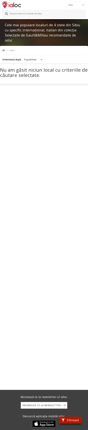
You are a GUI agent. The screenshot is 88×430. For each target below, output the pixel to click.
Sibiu (12, 50)
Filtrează (70, 420)
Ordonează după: (12, 59)
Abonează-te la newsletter (41, 405)
